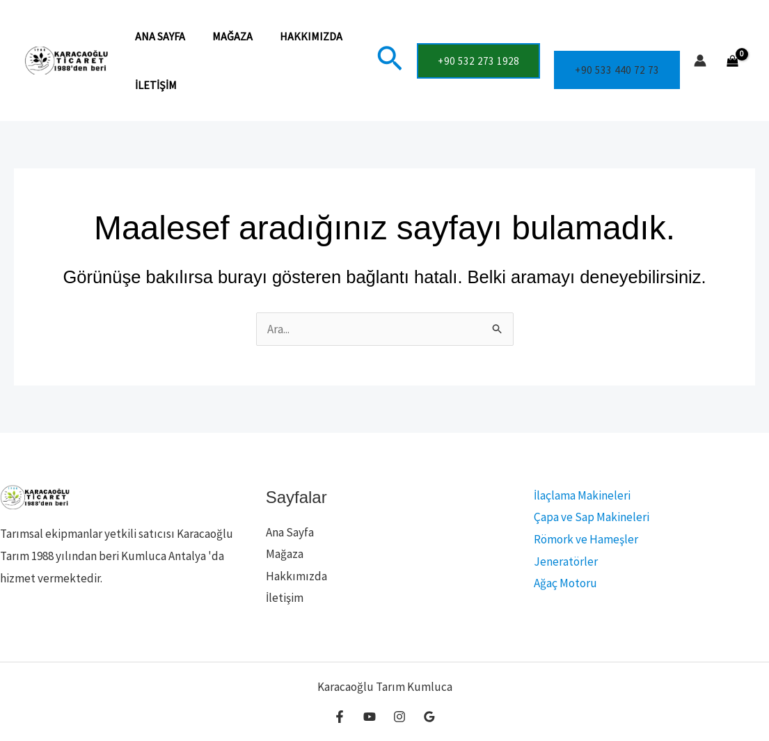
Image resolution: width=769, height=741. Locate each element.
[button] (389, 60)
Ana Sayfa (158, 36)
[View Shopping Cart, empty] (732, 61)
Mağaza (225, 36)
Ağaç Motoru (562, 583)
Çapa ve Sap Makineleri (589, 517)
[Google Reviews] (429, 716)
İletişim (154, 85)
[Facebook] (339, 716)
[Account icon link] (700, 60)
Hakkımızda (299, 36)
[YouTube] (369, 716)
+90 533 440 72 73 (617, 70)
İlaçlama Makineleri (579, 495)
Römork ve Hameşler (583, 539)
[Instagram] (399, 716)
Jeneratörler (563, 561)
